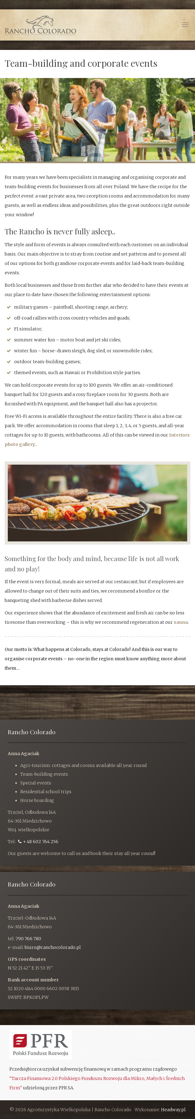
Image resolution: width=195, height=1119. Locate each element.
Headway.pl (173, 1109)
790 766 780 (28, 938)
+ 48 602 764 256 (38, 841)
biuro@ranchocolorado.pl (53, 947)
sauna (181, 622)
